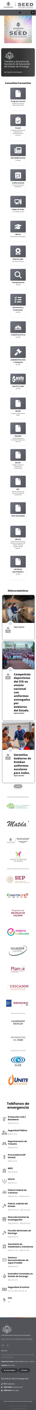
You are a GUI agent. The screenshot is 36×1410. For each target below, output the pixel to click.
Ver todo (18, 786)
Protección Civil (13, 1387)
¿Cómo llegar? (9, 1370)
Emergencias (9, 1384)
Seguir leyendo (19, 627)
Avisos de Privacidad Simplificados (18, 1406)
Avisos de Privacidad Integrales (18, 1408)
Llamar (24, 1370)
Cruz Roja (11, 1390)
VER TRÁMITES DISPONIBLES (13, 72)
